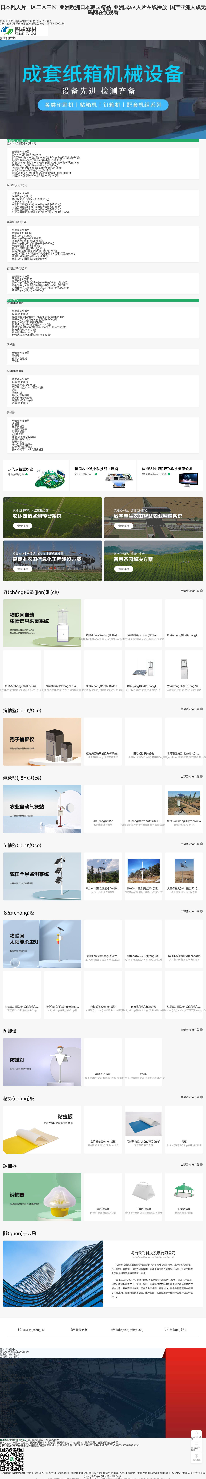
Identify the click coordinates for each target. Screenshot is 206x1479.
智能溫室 (5, 1385)
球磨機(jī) (63, 1472)
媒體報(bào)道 (8, 1408)
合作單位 (5, 1433)
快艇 (122, 1472)
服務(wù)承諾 (7, 1413)
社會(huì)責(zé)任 (10, 1431)
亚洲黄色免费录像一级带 (66, 1445)
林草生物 (5, 1393)
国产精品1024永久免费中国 (96, 1445)
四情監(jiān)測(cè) (18, 140)
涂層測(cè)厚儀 (23, 1472)
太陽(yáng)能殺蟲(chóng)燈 (153, 1472)
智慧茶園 (5, 1387)
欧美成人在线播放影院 (126, 1445)
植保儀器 (39, 1472)
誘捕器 (11, 412)
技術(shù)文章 (8, 1421)
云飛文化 (5, 1428)
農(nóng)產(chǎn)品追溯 (14, 1382)
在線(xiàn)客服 (196, 1438)
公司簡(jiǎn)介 (8, 1426)
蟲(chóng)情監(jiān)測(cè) (21, 143)
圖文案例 (5, 1405)
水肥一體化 (6, 1380)
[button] (196, 1446)
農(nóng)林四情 (9, 1375)
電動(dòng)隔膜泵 (81, 1472)
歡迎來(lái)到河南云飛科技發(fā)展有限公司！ (26, 21)
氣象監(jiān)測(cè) (17, 221)
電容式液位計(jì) (191, 1472)
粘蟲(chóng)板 (15, 371)
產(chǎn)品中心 (8, 37)
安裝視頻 (5, 1418)
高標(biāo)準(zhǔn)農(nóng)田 (17, 1377)
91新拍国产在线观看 (39, 1445)
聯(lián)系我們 (8, 1436)
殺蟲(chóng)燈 (15, 302)
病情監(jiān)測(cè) (17, 185)
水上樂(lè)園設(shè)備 (105, 1472)
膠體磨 (131, 1472)
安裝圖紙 (5, 1416)
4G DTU (175, 1472)
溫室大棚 (51, 1472)
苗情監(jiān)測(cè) (17, 268)
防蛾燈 (11, 344)
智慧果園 (5, 1390)
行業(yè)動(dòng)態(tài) (13, 1400)
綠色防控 (13, 300)
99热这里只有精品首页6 (13, 1445)
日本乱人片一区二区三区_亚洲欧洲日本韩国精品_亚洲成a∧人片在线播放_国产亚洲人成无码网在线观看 (103, 9)
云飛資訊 (5, 1398)
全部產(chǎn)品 (20, 151)
